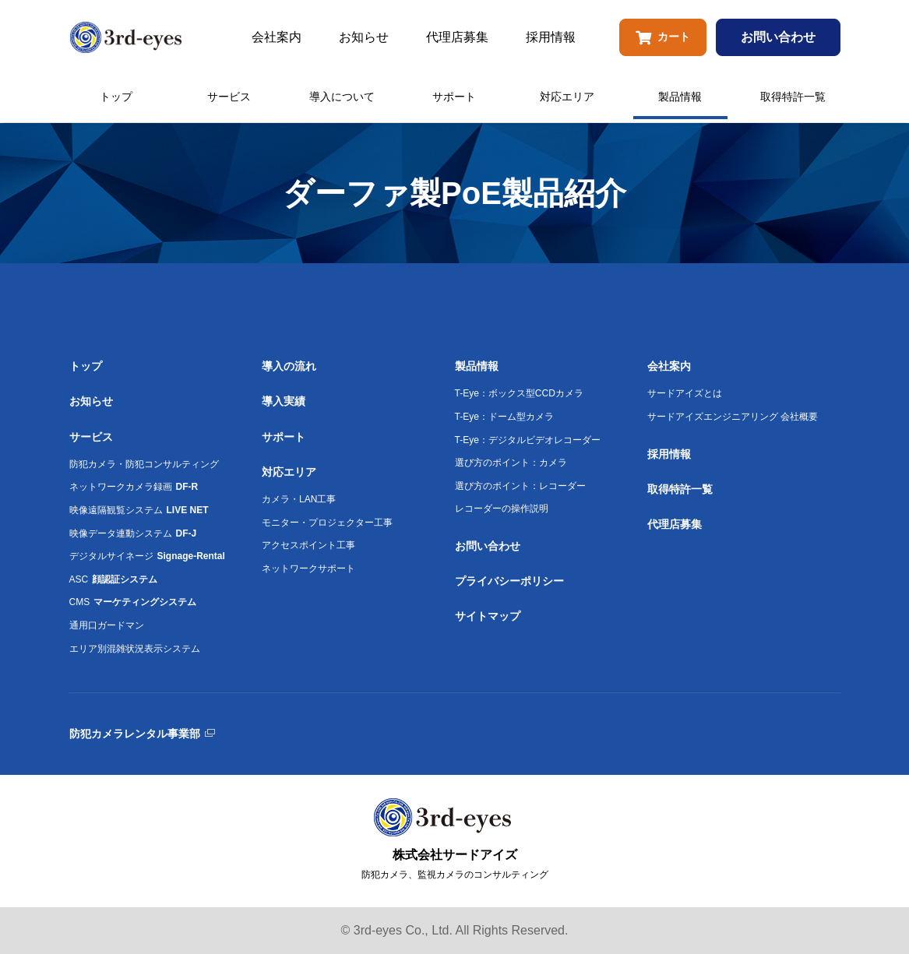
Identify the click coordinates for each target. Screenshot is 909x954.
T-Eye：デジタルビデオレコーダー (528, 440)
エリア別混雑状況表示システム (134, 648)
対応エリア (567, 96)
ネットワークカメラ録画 (134, 486)
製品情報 (680, 96)
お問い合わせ (778, 37)
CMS (133, 602)
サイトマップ (487, 616)
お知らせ (364, 37)
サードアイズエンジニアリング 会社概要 (732, 416)
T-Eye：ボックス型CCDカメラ (519, 393)
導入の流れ (289, 366)
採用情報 (551, 37)
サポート (454, 96)
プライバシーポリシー (509, 581)
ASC (113, 579)
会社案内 (276, 37)
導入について (342, 96)
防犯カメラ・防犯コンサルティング (144, 464)
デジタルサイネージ (147, 556)
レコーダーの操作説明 (501, 508)
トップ (116, 96)
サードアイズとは (684, 393)
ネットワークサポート (308, 568)
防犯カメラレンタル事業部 (134, 733)
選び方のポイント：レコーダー (520, 486)
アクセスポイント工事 (308, 545)
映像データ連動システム (133, 533)
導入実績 (283, 401)
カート (663, 37)
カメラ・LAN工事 (299, 499)
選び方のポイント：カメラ (511, 462)
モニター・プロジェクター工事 (327, 522)
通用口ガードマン (106, 625)
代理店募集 (457, 37)
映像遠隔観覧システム (139, 510)
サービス (229, 96)
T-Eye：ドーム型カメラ (504, 416)
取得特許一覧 (793, 96)
